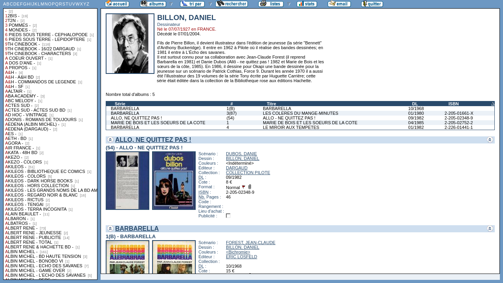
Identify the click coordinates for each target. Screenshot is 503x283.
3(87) (232, 113)
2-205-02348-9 (458, 118)
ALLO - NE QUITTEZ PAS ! (289, 118)
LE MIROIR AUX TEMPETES (291, 127)
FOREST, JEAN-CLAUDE (250, 242)
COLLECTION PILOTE (248, 172)
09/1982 (416, 118)
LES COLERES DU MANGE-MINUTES (300, 113)
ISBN (453, 103)
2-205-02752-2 (458, 122)
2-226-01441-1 (458, 127)
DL (415, 103)
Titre (271, 103)
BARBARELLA (125, 108)
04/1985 (416, 122)
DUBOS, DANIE (241, 153)
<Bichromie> (238, 252)
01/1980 (416, 113)
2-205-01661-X (458, 113)
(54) (231, 118)
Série (120, 103)
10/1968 (416, 108)
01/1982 (416, 127)
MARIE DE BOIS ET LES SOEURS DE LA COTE (158, 122)
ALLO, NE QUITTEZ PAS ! (136, 118)
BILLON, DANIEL (242, 158)
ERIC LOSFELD (241, 256)
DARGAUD (237, 167)
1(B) (231, 108)
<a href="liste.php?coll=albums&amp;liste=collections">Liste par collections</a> (50, 140)
